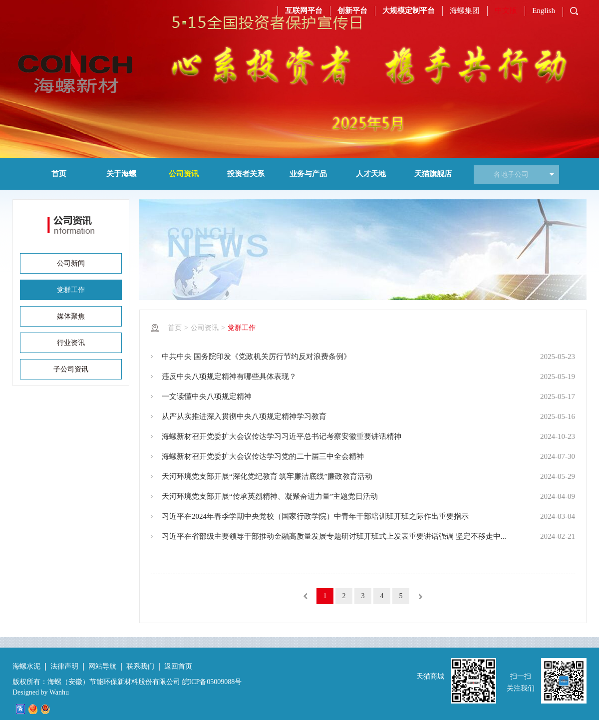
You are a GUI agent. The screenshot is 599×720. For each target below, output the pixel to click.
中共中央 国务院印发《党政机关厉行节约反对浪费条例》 (256, 356)
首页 (58, 174)
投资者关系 (246, 174)
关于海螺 (121, 174)
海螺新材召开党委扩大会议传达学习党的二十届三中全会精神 (263, 456)
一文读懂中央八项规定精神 (207, 396)
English (543, 10)
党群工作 (71, 290)
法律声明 (64, 666)
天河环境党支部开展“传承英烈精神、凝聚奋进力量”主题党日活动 (270, 496)
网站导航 (102, 666)
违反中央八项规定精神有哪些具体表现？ (229, 376)
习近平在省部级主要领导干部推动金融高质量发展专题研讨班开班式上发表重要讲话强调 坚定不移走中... (334, 536)
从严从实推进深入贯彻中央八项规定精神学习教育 (244, 416)
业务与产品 (308, 174)
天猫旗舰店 (433, 174)
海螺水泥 (26, 666)
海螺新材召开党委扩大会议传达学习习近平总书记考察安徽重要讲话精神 (281, 436)
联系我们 (140, 666)
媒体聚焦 (71, 316)
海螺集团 (465, 10)
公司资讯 (184, 174)
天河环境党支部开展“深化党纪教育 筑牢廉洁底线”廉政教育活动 (267, 476)
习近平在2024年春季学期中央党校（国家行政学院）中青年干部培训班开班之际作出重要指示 (315, 516)
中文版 (506, 10)
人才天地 (371, 174)
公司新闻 (71, 263)
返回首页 (178, 666)
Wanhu (59, 692)
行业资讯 (71, 343)
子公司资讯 (70, 369)
